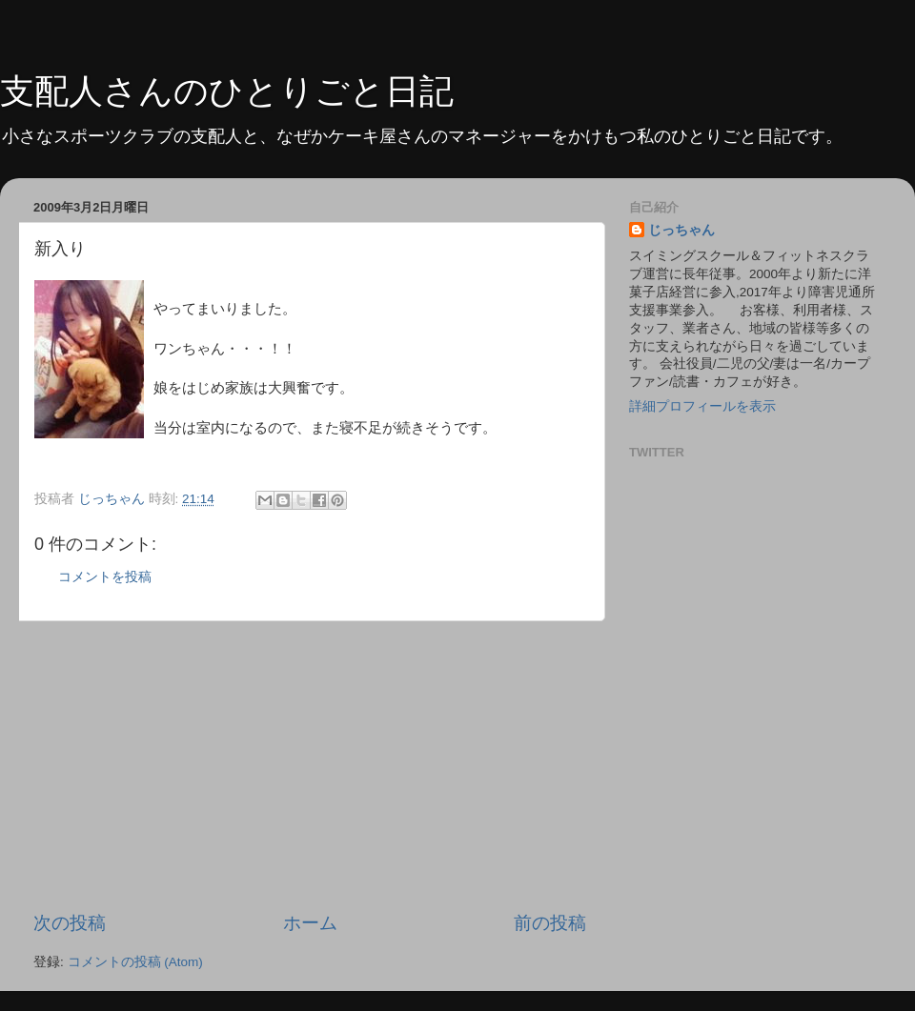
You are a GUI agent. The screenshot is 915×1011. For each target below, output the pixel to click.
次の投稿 (69, 923)
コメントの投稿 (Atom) (135, 962)
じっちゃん (681, 230)
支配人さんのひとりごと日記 (227, 91)
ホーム (310, 923)
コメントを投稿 (105, 577)
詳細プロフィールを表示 (702, 406)
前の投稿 (550, 923)
